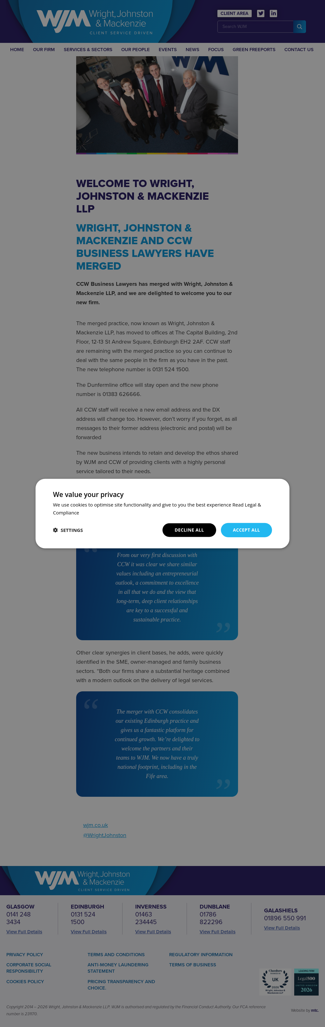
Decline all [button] (189, 530)
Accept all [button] (246, 530)
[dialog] (162, 513)
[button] (68, 530)
